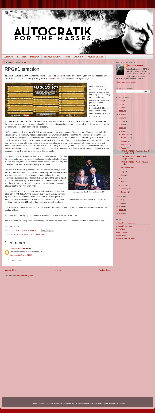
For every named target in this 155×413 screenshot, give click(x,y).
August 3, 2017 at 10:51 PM (21, 255)
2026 (121, 101)
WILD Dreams (121, 235)
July (123, 172)
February (125, 189)
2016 (121, 196)
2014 (121, 203)
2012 (121, 210)
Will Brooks (54, 79)
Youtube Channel (95, 57)
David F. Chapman (135, 66)
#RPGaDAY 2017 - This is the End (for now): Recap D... (135, 152)
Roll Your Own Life (52, 57)
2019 (121, 125)
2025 (121, 104)
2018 (121, 128)
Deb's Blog (120, 229)
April (123, 182)
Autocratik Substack (124, 226)
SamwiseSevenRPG (18, 248)
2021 (121, 118)
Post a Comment (14, 260)
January (124, 192)
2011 (121, 213)
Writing (43, 234)
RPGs (67, 57)
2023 (121, 111)
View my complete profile (126, 82)
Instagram (35, 57)
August (124, 148)
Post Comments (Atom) (24, 276)
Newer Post (11, 270)
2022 (121, 114)
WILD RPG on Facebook (125, 238)
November (125, 138)
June (123, 175)
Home (58, 270)
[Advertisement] (133, 260)
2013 (121, 206)
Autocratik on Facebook (125, 223)
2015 (121, 200)
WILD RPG (79, 57)
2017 (121, 131)
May (123, 178)
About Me (8, 57)
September (125, 145)
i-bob (106, 403)
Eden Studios (121, 232)
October (124, 141)
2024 (121, 108)
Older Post (104, 270)
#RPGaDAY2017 (27, 234)
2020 (121, 121)
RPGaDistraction (127, 167)
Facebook (21, 57)
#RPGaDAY (15, 234)
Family (37, 234)
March (123, 185)
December (125, 134)
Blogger (122, 403)
